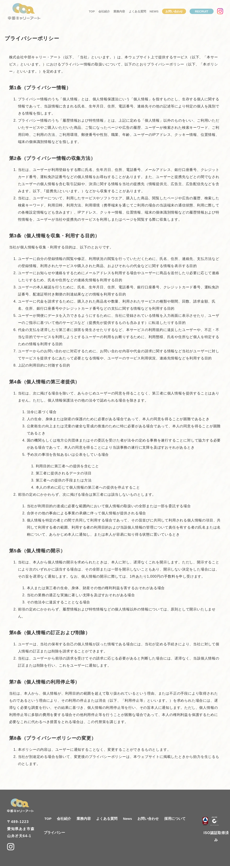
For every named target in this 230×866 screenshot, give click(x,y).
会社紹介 (104, 12)
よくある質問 (137, 12)
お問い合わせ (174, 12)
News (154, 12)
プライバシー (54, 832)
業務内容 (119, 12)
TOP (92, 12)
